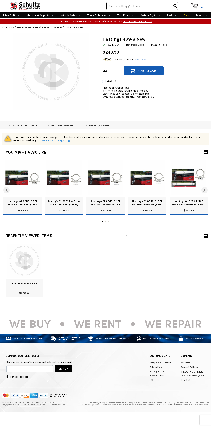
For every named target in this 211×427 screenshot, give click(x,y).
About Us (185, 374)
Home (4, 39)
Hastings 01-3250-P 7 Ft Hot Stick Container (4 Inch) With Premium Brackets (22, 214)
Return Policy (156, 378)
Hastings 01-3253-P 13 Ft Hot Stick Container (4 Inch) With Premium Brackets (147, 214)
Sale (186, 26)
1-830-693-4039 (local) (193, 387)
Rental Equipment (174, 4)
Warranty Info (157, 387)
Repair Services (201, 4)
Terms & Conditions (13, 414)
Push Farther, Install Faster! (137, 33)
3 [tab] (108, 233)
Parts (172, 26)
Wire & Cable (70, 26)
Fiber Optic (11, 26)
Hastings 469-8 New (24, 295)
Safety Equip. (150, 26)
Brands (202, 26)
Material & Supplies (40, 26)
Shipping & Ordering (160, 374)
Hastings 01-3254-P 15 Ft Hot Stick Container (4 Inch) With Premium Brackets (189, 214)
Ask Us (109, 93)
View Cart (185, 391)
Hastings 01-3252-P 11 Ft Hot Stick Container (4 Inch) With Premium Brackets (105, 214)
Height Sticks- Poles (53, 39)
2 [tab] (105, 233)
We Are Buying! (148, 4)
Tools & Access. (98, 26)
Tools (11, 39)
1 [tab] (102, 233)
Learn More (141, 71)
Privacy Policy (157, 383)
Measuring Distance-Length (29, 39)
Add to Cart (144, 83)
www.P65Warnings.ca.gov (57, 151)
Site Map (49, 414)
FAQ (152, 391)
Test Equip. (125, 26)
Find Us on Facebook (17, 388)
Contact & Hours (190, 378)
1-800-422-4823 (192, 383)
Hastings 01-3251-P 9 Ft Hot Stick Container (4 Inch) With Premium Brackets (64, 214)
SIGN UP (63, 380)
